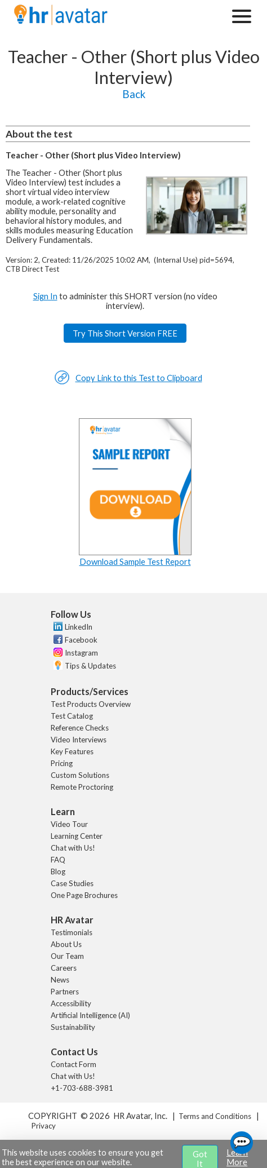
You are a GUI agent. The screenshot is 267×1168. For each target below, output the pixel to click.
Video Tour (69, 824)
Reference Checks (80, 727)
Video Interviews (78, 739)
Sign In (45, 296)
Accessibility (71, 1003)
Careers (64, 967)
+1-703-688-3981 (82, 1087)
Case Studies (72, 883)
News (60, 979)
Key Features (72, 751)
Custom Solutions (80, 775)
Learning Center (77, 835)
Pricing (62, 763)
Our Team (67, 956)
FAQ (58, 859)
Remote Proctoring (82, 786)
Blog (58, 871)
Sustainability (73, 1027)
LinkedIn (78, 626)
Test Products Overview (91, 704)
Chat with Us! (73, 847)
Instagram (81, 652)
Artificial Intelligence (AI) (90, 1015)
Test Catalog (72, 715)
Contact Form (73, 1064)
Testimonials (71, 932)
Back (133, 94)
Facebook (81, 639)
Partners (65, 991)
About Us (66, 944)
